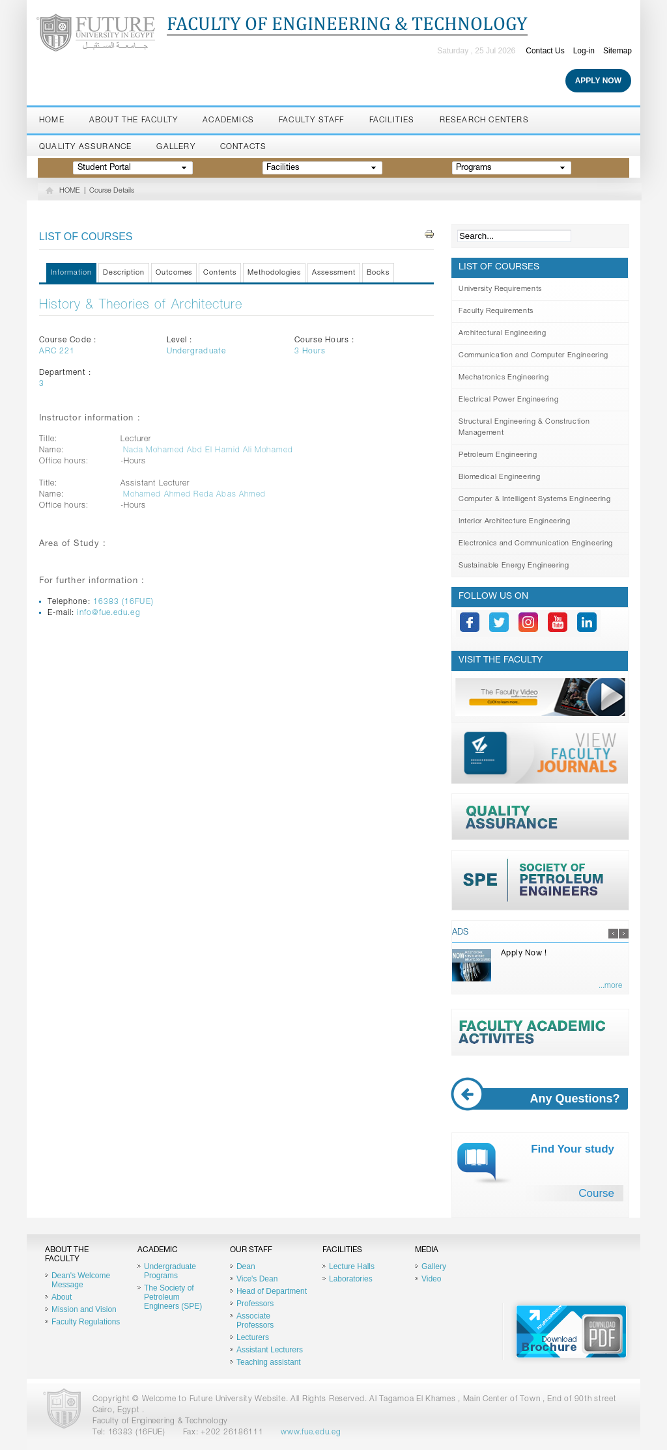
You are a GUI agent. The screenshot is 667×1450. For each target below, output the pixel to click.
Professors (255, 1303)
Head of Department (271, 1291)
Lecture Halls (352, 1266)
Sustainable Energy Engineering (514, 565)
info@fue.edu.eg (108, 613)
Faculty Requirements (496, 311)
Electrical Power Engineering (508, 400)
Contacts (243, 147)
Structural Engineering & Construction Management (524, 427)
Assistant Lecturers (269, 1349)
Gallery (175, 147)
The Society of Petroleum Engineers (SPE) (173, 1297)
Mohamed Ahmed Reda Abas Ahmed (194, 495)
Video (431, 1278)
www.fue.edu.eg (311, 1432)
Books (378, 273)
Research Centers (484, 120)
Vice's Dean (256, 1278)
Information (71, 273)
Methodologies (274, 273)
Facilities (392, 120)
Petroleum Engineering (498, 455)
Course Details (111, 191)
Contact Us (545, 50)
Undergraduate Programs (170, 1271)
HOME (69, 191)
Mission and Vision (84, 1309)
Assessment (334, 273)
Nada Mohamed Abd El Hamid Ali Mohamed (208, 450)
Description (124, 273)
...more (610, 986)
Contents (219, 273)
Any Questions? (540, 1099)
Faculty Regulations (85, 1321)
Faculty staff (312, 120)
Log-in (584, 50)
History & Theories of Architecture (141, 305)
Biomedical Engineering (500, 477)
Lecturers (252, 1337)
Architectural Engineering (502, 333)
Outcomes (174, 273)
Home (51, 120)
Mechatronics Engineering (504, 377)
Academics (228, 120)
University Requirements (500, 289)
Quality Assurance (85, 147)
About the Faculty (133, 120)
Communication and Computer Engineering (533, 355)
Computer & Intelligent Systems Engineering (535, 499)
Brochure (571, 1331)
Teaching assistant (268, 1362)
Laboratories (351, 1278)
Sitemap (617, 50)
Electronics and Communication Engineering (536, 543)
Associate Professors (255, 1320)
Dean (245, 1266)
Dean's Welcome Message (80, 1280)
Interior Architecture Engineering (515, 521)
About (61, 1297)
